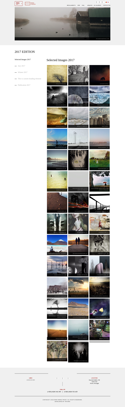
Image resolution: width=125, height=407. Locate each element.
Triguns (67, 401)
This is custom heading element (29, 79)
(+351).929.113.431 (71, 392)
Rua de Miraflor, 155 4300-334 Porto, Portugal (94, 381)
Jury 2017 (21, 66)
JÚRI (78, 5)
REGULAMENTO (71, 5)
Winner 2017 (22, 72)
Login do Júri (31, 380)
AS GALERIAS (97, 5)
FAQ (83, 5)
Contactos (106, 5)
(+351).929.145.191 (54, 392)
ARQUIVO (89, 5)
